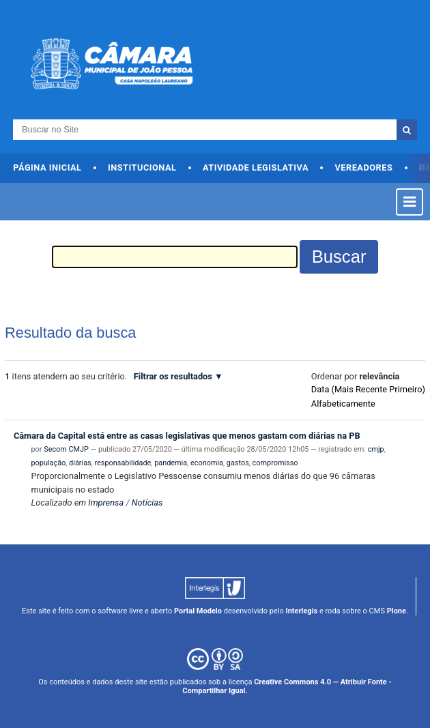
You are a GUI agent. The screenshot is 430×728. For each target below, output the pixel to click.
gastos (238, 462)
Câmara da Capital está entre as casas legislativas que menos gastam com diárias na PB (187, 436)
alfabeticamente (343, 403)
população (48, 462)
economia (206, 462)
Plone (396, 611)
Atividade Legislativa (256, 167)
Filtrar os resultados (173, 376)
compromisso (275, 462)
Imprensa (106, 502)
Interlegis (301, 611)
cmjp (376, 449)
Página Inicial (47, 167)
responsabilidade (123, 462)
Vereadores (363, 167)
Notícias (147, 502)
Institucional (142, 167)
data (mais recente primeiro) (368, 389)
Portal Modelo (198, 611)
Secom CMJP (66, 449)
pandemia (170, 462)
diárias (80, 462)
